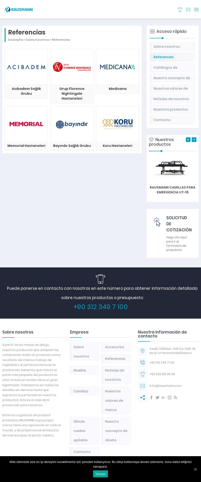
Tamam (100, 474)
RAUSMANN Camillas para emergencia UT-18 (172, 190)
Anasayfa (15, 40)
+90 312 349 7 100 (101, 306)
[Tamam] (195, 469)
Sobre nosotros (37, 40)
